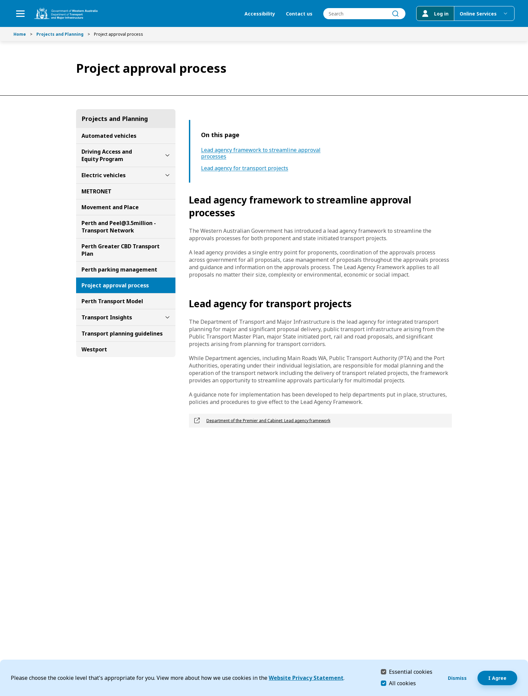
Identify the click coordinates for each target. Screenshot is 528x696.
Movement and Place (110, 207)
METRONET (96, 191)
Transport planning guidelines (122, 333)
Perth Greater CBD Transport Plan (120, 250)
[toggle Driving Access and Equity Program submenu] (167, 155)
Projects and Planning (60, 34)
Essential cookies (410, 671)
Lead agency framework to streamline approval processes (261, 153)
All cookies (402, 683)
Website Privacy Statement (306, 678)
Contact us (299, 13)
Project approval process (115, 285)
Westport (94, 349)
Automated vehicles (108, 135)
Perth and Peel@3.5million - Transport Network (118, 226)
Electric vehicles (103, 175)
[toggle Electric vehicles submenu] (167, 175)
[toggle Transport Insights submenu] (167, 317)
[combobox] (364, 13)
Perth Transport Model (112, 301)
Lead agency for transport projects (244, 168)
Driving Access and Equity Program (106, 155)
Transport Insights (106, 317)
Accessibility (259, 13)
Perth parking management (119, 269)
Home (19, 34)
